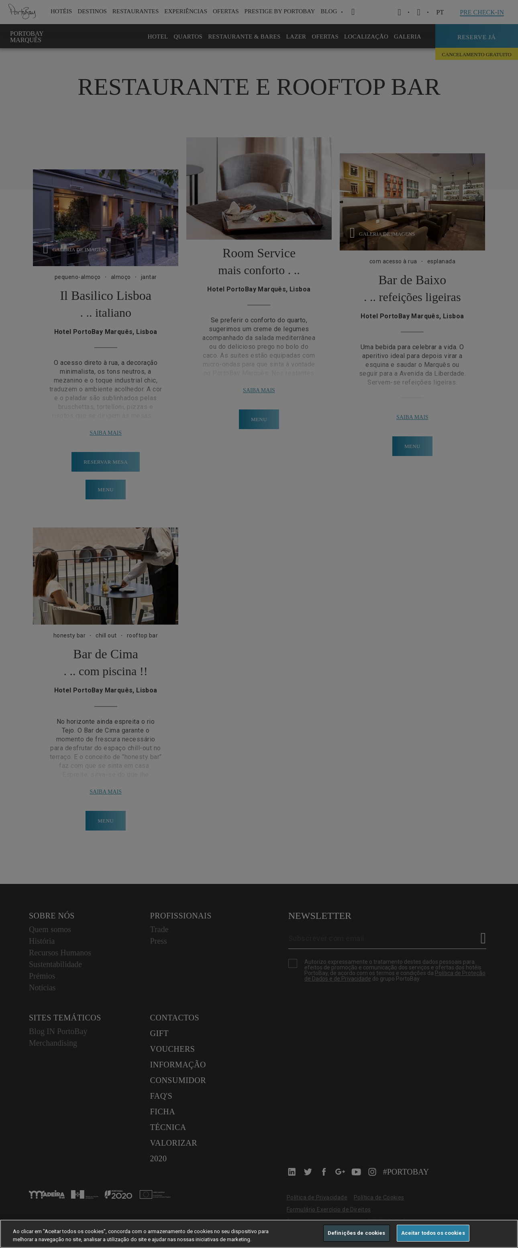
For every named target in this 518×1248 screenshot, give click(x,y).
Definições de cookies (356, 1233)
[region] (259, 1233)
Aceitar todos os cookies (433, 1233)
